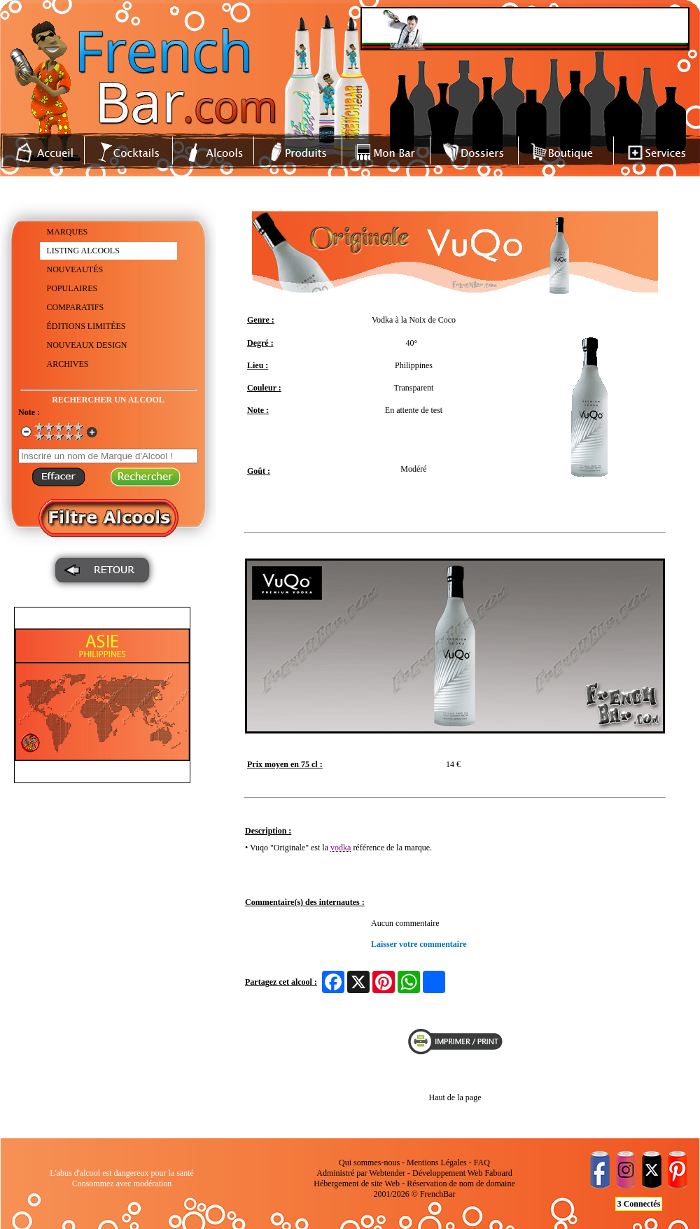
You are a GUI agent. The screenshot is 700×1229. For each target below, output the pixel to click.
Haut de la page (455, 1097)
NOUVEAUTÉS (75, 269)
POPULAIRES (72, 288)
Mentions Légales (437, 1162)
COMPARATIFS (75, 307)
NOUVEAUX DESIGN (87, 345)
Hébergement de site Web (357, 1183)
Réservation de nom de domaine (461, 1183)
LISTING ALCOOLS (83, 250)
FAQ (482, 1162)
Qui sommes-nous (369, 1162)
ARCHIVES (68, 364)
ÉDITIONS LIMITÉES (86, 326)
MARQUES (67, 232)
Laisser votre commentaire (419, 944)
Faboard (498, 1173)
